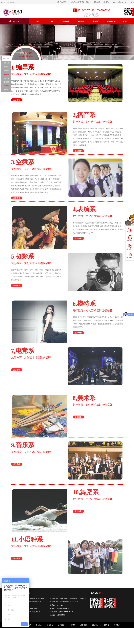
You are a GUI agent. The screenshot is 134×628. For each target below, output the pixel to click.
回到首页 (6, 63)
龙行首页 (36, 21)
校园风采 (106, 625)
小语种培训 (111, 21)
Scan (97, 593)
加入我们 (105, 2)
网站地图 (97, 2)
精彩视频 (81, 21)
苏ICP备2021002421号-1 (66, 612)
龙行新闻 (61, 625)
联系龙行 (126, 21)
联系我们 (81, 2)
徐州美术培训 (36, 612)
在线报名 (73, 2)
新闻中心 (96, 21)
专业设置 (14, 21)
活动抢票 (63, 2)
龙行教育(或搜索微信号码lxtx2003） (31, 602)
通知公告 (89, 2)
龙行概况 (51, 21)
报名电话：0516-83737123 (7, 2)
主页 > (116, 57)
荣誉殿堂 (66, 21)
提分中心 (39, 625)
